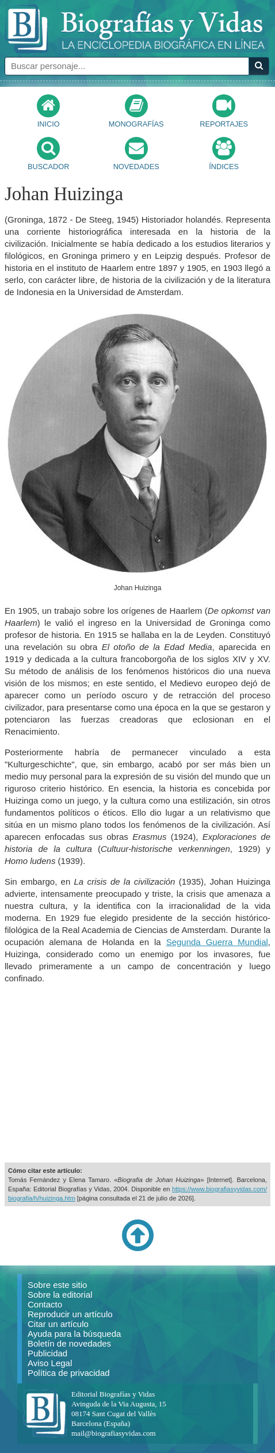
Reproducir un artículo (70, 1314)
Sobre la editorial (60, 1294)
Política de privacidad (69, 1373)
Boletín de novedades (69, 1343)
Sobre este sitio (57, 1285)
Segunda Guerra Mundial (217, 942)
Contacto (45, 1304)
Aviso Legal (50, 1363)
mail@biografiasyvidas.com (113, 1433)
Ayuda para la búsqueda (74, 1334)
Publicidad (47, 1353)
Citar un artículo (58, 1324)
